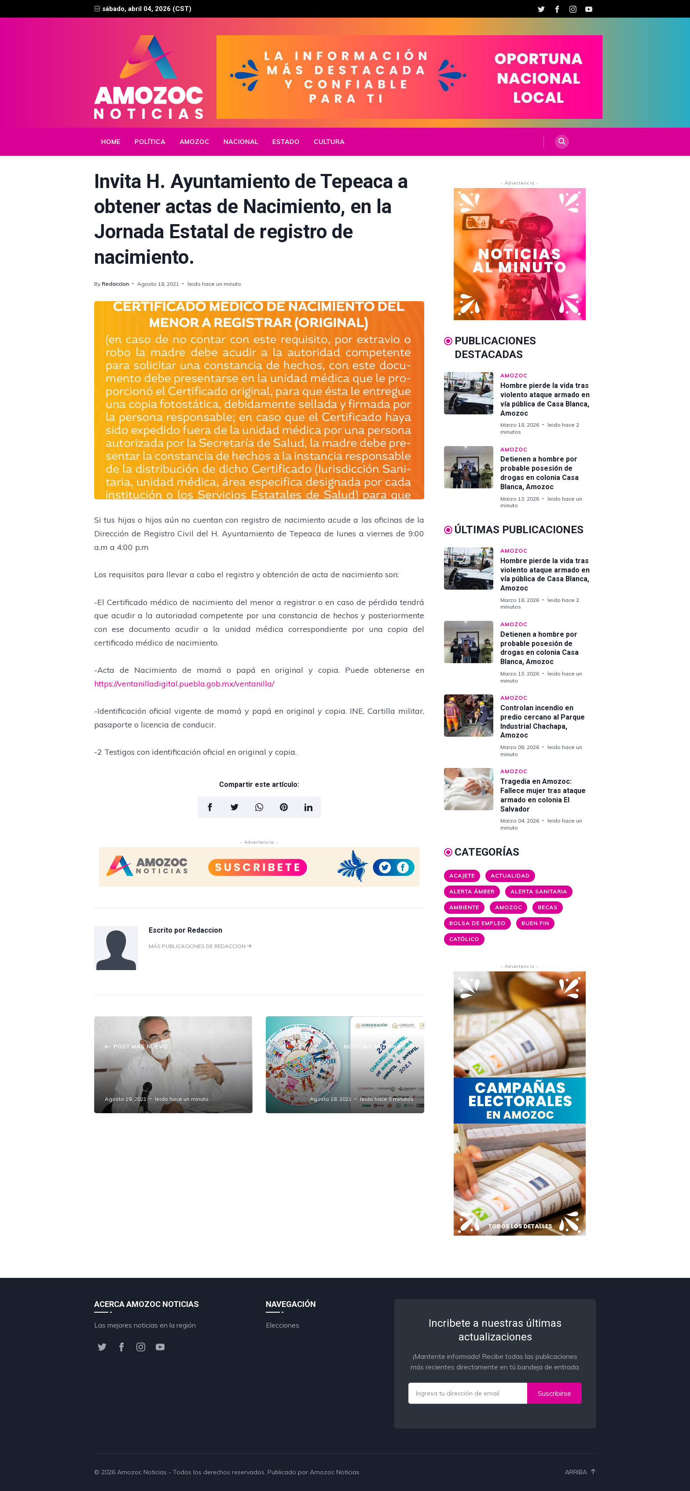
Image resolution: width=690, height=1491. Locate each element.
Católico (464, 939)
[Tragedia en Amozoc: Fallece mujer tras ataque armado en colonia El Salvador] (472, 799)
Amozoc (194, 142)
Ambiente (464, 907)
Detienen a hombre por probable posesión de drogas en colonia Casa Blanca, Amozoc (539, 473)
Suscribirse (554, 1393)
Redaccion (115, 283)
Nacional (241, 142)
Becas (548, 907)
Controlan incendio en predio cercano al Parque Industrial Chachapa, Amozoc (542, 721)
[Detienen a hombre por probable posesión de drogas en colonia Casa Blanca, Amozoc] (472, 477)
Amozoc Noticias (142, 1472)
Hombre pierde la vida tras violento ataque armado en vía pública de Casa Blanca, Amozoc (545, 399)
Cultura (329, 142)
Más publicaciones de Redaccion (200, 946)
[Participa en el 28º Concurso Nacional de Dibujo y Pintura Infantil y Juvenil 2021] (345, 1064)
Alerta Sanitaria (538, 891)
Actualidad (510, 875)
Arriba (580, 1472)
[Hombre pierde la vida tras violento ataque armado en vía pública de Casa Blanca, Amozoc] (472, 403)
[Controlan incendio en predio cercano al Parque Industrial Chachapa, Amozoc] (472, 725)
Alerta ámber (472, 891)
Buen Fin (535, 923)
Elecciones (282, 1325)
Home (111, 142)
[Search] (562, 142)
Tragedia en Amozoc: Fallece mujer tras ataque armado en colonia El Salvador (543, 795)
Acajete (462, 875)
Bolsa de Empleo (477, 923)
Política (150, 142)
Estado (286, 142)
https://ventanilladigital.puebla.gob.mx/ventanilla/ (184, 684)
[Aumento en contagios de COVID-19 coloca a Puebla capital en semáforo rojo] (173, 1064)
